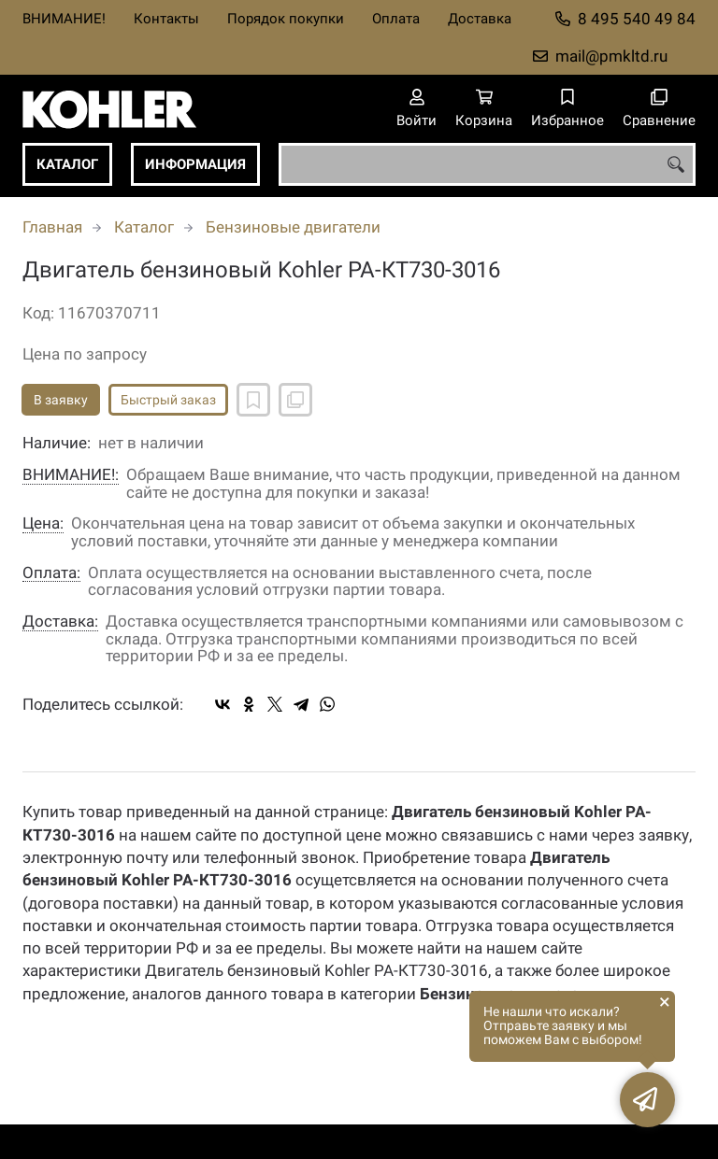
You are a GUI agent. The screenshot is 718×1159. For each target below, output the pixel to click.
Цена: (43, 523)
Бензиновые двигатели (293, 227)
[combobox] (487, 164)
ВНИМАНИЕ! (64, 18)
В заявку (61, 399)
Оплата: (51, 573)
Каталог (67, 164)
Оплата (396, 18)
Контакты (166, 18)
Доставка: (60, 621)
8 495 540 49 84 (637, 18)
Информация (195, 164)
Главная (52, 227)
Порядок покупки (285, 18)
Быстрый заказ (168, 399)
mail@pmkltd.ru (611, 56)
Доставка (479, 18)
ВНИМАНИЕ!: (70, 475)
